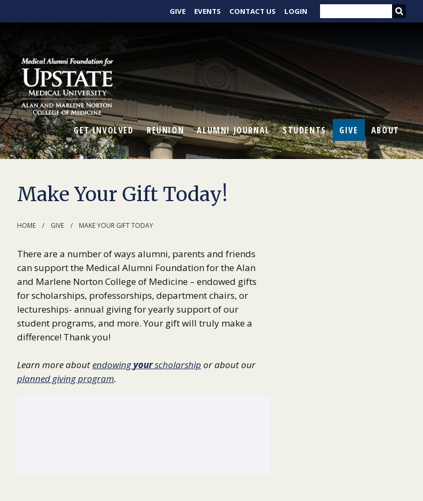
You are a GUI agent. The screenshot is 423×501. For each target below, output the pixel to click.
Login (295, 11)
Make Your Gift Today (116, 225)
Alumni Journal (233, 130)
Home (26, 225)
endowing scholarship (146, 365)
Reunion (165, 130)
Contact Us (252, 11)
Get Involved (103, 130)
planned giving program (65, 378)
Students (304, 130)
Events (207, 11)
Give (178, 11)
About (385, 130)
